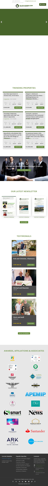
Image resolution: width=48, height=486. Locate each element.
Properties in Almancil (20, 462)
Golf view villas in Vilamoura (21, 469)
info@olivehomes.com (30, 1)
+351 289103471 (17, 2)
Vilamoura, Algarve (6, 459)
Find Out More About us (24, 170)
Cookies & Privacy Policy (7, 461)
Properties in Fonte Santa (21, 467)
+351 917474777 (39, 471)
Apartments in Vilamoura (21, 471)
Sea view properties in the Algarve (23, 466)
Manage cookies (5, 462)
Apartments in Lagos (20, 460)
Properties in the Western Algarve (23, 458)
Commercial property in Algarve (22, 464)
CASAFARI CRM (26, 484)
